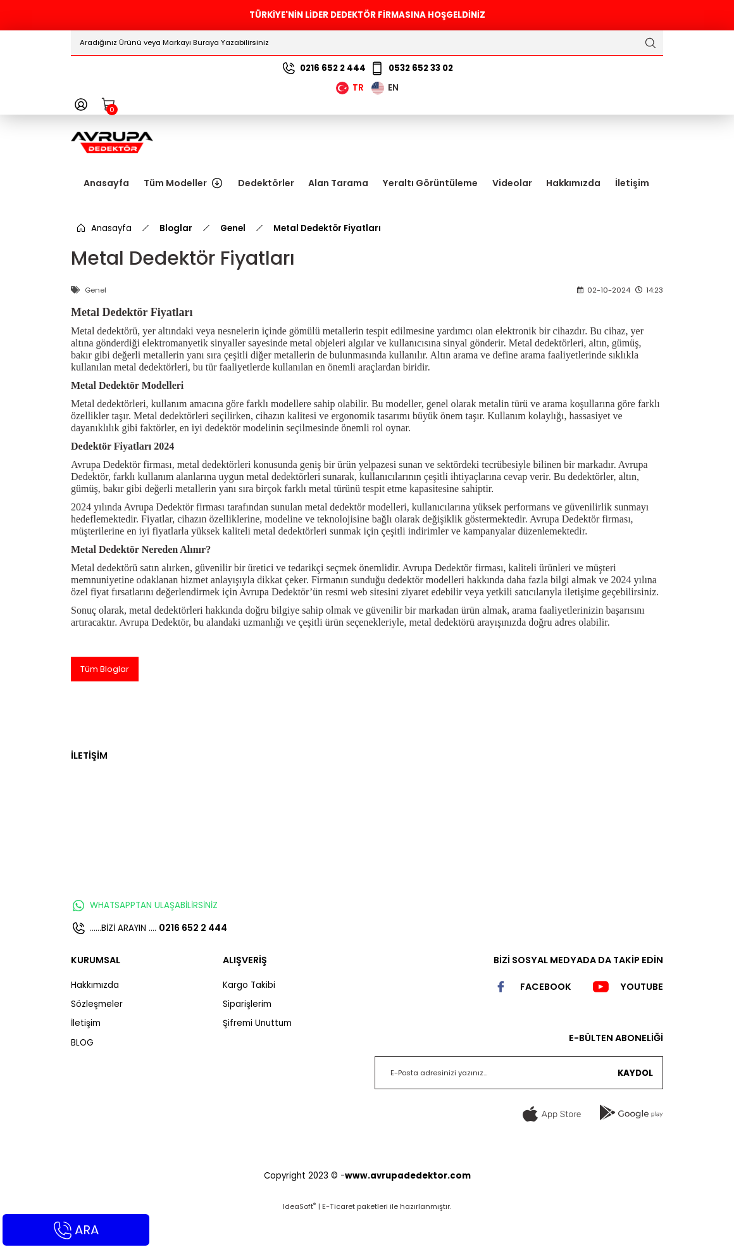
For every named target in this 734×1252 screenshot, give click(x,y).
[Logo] (112, 142)
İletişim (86, 1060)
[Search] (367, 43)
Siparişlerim (247, 1041)
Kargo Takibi (249, 1022)
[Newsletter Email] (519, 1110)
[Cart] (109, 104)
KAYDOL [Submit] (635, 1110)
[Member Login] (81, 104)
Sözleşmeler (97, 1041)
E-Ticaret (338, 1243)
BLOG (82, 1079)
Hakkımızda (95, 1022)
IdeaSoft (299, 1243)
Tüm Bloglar (105, 706)
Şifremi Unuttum (257, 1060)
